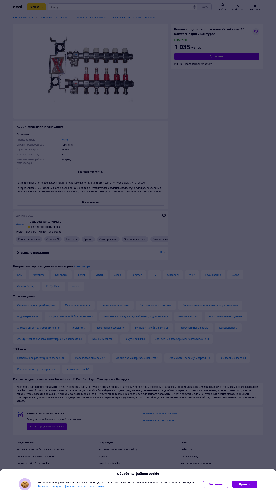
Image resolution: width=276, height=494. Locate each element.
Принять (244, 484)
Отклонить (216, 484)
